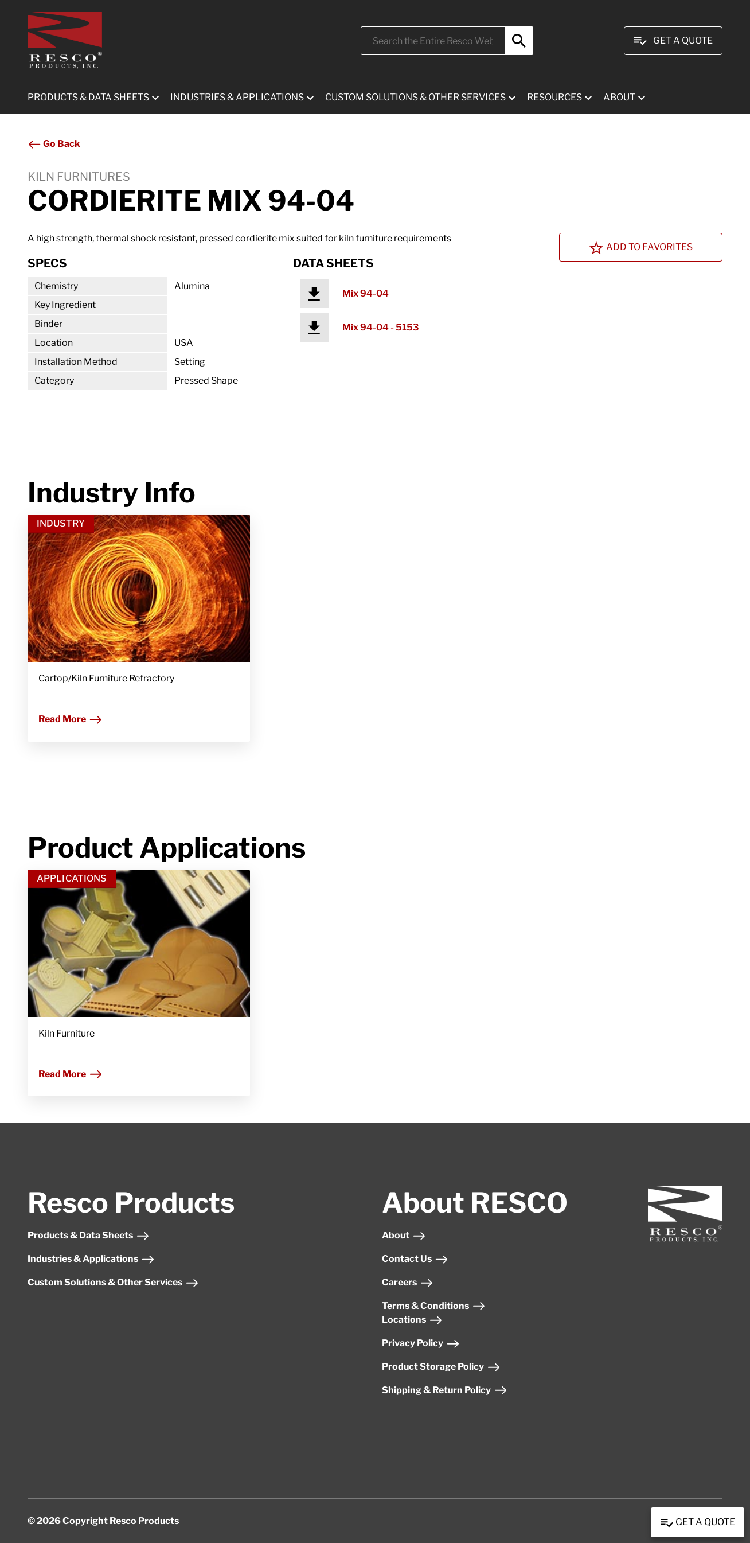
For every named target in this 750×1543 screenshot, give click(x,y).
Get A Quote (673, 41)
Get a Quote (697, 1523)
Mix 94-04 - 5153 (380, 327)
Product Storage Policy (441, 1366)
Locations (412, 1319)
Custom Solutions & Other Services (113, 1282)
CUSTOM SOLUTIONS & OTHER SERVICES (415, 97)
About (404, 1235)
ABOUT (619, 97)
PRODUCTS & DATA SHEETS (88, 97)
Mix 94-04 (365, 293)
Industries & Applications (91, 1258)
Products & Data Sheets (89, 1235)
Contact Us (415, 1258)
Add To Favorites (641, 248)
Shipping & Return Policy (444, 1390)
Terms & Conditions (434, 1305)
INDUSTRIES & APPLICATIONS (237, 97)
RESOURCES (554, 97)
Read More (70, 719)
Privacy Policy (421, 1343)
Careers (407, 1282)
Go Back (54, 143)
